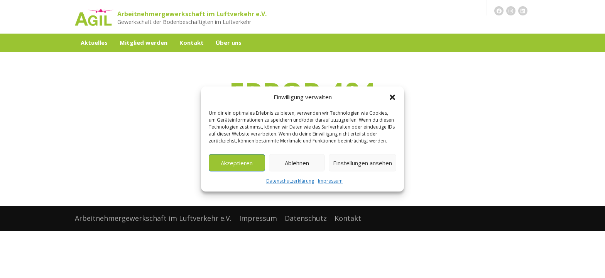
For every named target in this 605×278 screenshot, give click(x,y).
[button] (392, 97)
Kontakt (191, 42)
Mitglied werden (143, 42)
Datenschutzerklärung (290, 181)
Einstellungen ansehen (362, 163)
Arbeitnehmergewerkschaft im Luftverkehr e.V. (192, 14)
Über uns (229, 42)
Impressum (330, 181)
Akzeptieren (237, 163)
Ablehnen (297, 163)
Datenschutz (306, 218)
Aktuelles (94, 42)
